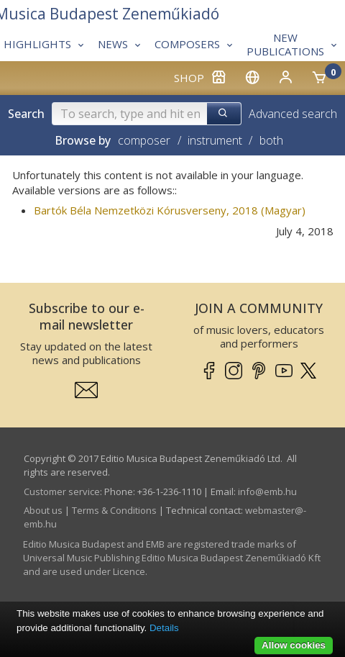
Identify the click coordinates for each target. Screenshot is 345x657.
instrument (215, 140)
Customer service (62, 491)
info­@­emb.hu (267, 491)
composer (144, 140)
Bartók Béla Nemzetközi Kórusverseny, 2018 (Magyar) (169, 210)
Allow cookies (294, 645)
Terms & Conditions (114, 510)
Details (164, 627)
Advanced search (293, 114)
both (271, 140)
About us (43, 510)
